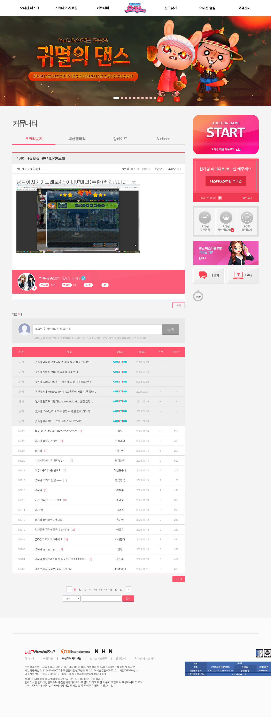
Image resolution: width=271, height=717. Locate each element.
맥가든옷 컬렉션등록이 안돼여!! (55, 529)
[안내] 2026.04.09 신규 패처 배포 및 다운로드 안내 (63, 381)
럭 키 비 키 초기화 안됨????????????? (59, 431)
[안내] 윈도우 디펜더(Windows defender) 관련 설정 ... (64, 401)
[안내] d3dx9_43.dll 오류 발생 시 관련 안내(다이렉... (63, 411)
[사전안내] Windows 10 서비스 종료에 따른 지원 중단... (65, 391)
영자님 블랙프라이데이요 (48, 519)
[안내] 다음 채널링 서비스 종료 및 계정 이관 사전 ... (63, 362)
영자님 (41, 450)
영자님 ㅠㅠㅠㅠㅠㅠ (49, 549)
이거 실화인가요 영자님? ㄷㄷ (54, 460)
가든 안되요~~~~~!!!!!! (51, 500)
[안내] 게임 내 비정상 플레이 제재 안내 (56, 371)
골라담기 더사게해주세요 (51, 539)
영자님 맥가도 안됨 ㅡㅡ (51, 480)
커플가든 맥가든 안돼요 (50, 470)
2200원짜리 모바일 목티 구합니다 (53, 569)
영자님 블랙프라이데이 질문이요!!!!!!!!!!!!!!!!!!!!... (63, 559)
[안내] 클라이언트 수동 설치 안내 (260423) (58, 421)
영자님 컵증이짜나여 (49, 440)
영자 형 (39, 509)
